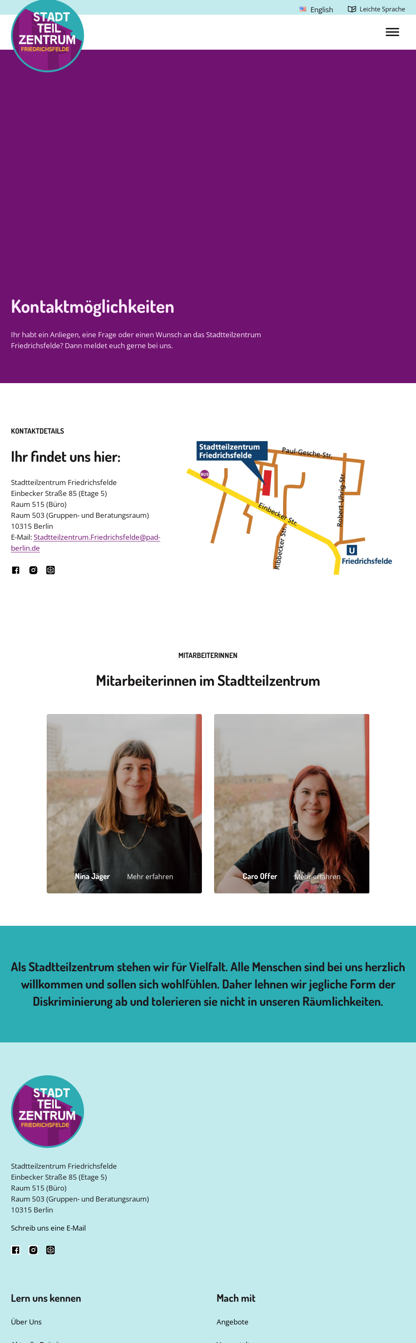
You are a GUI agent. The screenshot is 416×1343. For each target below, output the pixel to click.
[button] (124, 803)
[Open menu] (392, 32)
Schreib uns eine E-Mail (48, 1228)
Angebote (233, 1321)
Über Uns (26, 1321)
